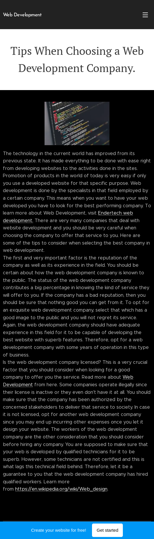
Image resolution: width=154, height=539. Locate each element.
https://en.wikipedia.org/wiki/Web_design (61, 489)
